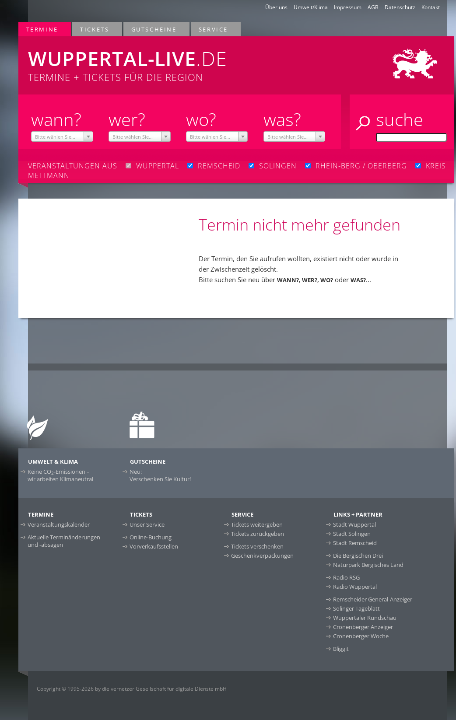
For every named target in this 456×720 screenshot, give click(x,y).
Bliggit (341, 649)
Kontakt (430, 7)
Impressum (347, 7)
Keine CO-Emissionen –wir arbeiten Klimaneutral (60, 475)
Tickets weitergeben (257, 524)
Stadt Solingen (352, 534)
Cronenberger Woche (361, 636)
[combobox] (62, 136)
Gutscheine (154, 29)
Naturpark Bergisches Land (368, 565)
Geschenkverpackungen (262, 555)
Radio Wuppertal (355, 587)
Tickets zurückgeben (257, 534)
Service (214, 29)
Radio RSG (346, 577)
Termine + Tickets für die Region (148, 60)
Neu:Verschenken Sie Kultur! (160, 475)
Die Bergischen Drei (358, 555)
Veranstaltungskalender (59, 524)
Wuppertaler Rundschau (364, 618)
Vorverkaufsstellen (154, 546)
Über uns (276, 7)
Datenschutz (400, 7)
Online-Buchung (151, 537)
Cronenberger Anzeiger (363, 627)
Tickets (95, 29)
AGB (373, 7)
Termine (42, 29)
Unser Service (147, 524)
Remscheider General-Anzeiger (372, 599)
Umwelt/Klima (311, 7)
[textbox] (62, 137)
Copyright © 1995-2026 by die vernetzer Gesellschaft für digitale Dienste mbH (132, 688)
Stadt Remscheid (355, 543)
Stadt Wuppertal (354, 524)
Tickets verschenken (257, 546)
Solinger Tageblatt (356, 608)
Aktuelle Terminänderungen (64, 541)
